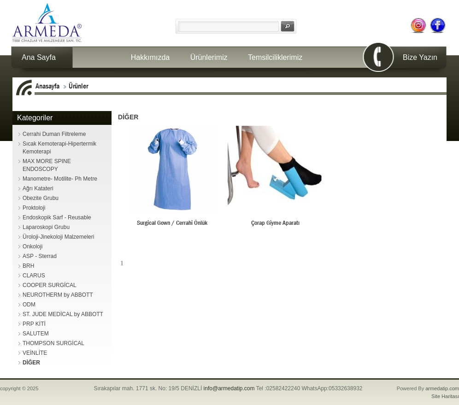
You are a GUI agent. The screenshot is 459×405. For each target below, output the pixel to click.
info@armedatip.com (229, 388)
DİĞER (31, 362)
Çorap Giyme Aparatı (275, 222)
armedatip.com (442, 388)
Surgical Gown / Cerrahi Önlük (172, 222)
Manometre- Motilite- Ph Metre (60, 179)
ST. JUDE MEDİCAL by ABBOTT (63, 314)
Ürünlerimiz (209, 57)
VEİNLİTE (35, 353)
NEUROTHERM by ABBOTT (58, 295)
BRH (28, 266)
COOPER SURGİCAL (49, 285)
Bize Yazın (420, 57)
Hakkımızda (150, 57)
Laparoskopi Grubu (46, 227)
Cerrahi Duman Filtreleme (54, 134)
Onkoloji (32, 246)
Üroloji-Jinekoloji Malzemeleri (58, 237)
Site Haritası (445, 396)
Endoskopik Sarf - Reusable (57, 217)
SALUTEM (36, 333)
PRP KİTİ (34, 324)
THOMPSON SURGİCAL (53, 343)
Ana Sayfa (39, 57)
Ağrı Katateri (38, 188)
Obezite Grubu (41, 198)
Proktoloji (34, 208)
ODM (29, 304)
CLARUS (34, 275)
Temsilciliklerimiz (275, 57)
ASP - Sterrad (40, 256)
